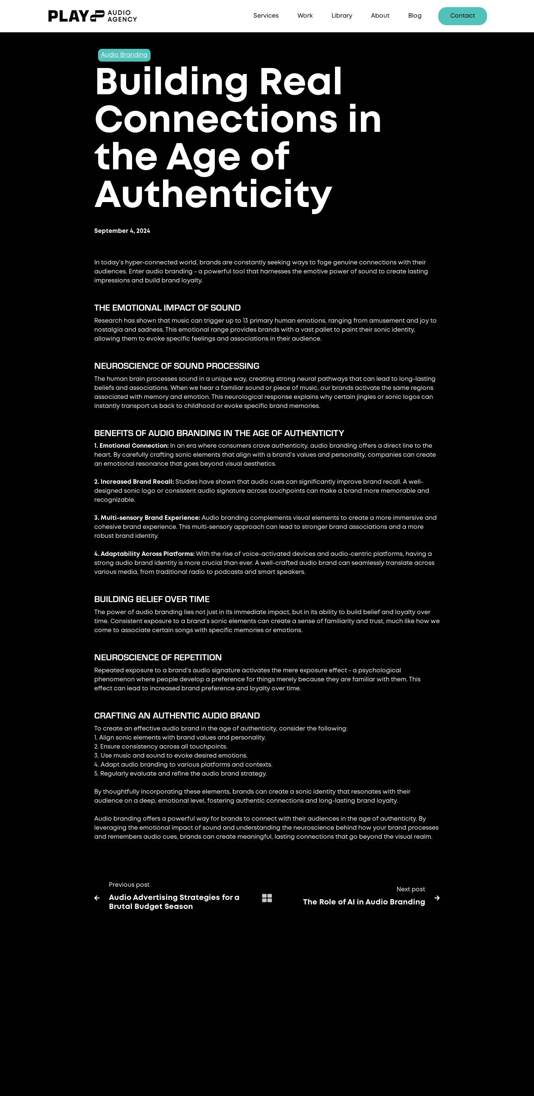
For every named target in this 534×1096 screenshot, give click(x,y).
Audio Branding (124, 55)
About (380, 16)
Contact (462, 16)
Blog (415, 16)
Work (305, 16)
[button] (266, 16)
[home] (103, 16)
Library (342, 16)
